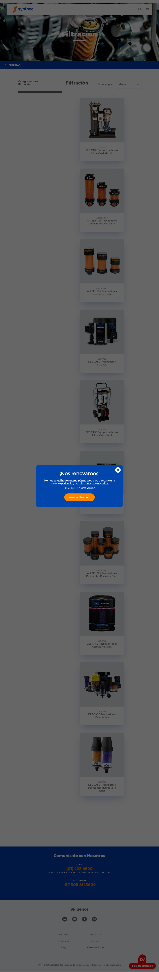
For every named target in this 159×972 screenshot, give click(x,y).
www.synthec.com (79, 497)
